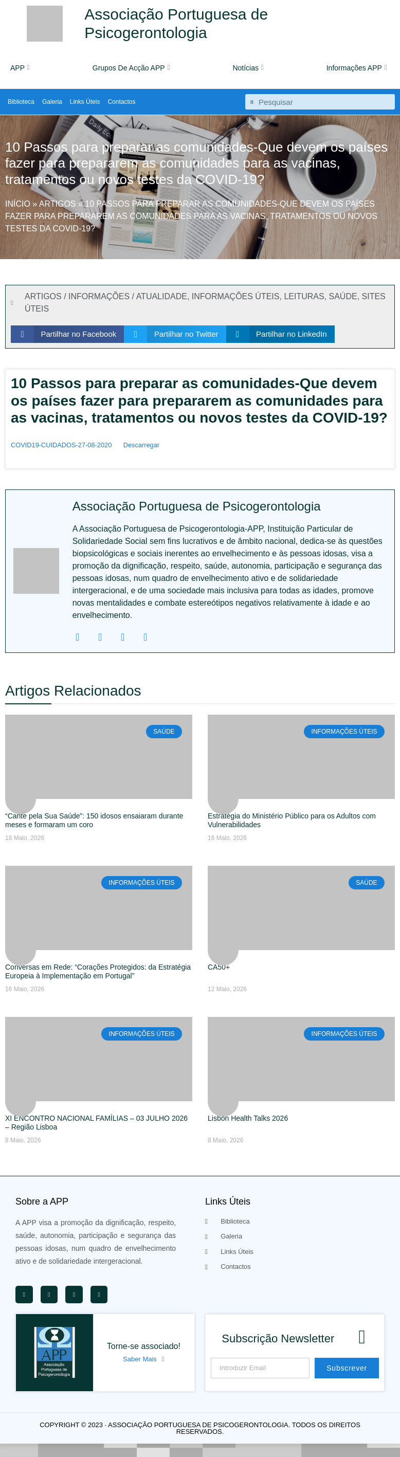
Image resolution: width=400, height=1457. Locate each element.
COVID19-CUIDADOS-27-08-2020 (61, 445)
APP (20, 68)
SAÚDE (343, 296)
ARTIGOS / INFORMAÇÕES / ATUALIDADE (106, 296)
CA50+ (219, 967)
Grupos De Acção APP (131, 68)
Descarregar (141, 445)
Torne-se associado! (143, 1346)
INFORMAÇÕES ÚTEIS (236, 296)
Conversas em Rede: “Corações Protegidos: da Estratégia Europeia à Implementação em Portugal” (98, 971)
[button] (67, 334)
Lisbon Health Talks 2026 (248, 1118)
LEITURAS (304, 296)
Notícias (248, 68)
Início (17, 203)
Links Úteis (85, 101)
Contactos (121, 101)
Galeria (52, 101)
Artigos (57, 203)
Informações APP (356, 68)
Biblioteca (21, 101)
